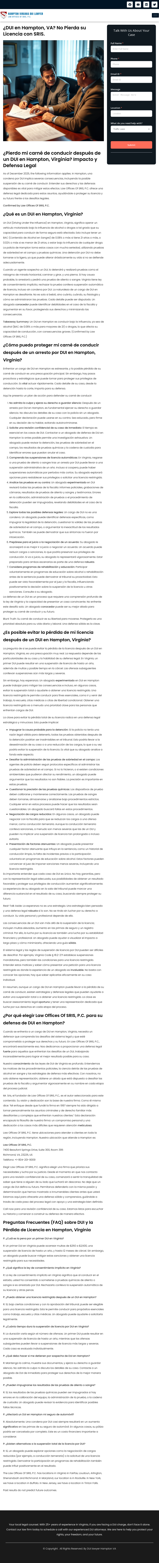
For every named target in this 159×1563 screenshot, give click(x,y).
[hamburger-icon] (155, 15)
